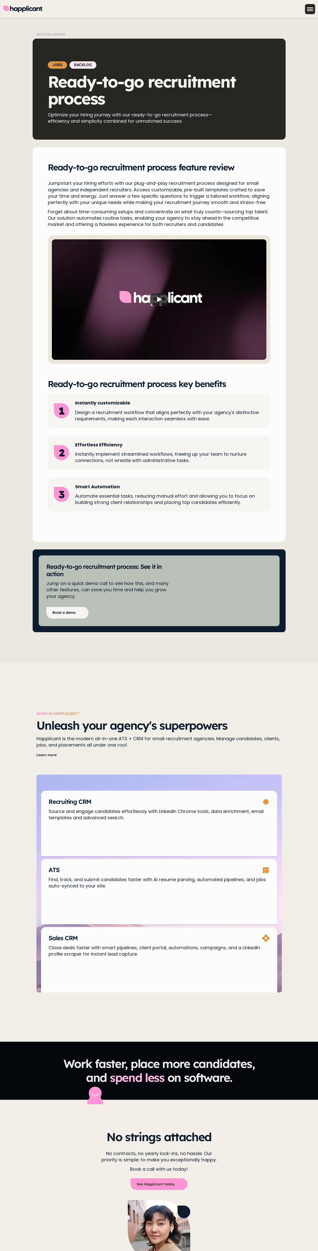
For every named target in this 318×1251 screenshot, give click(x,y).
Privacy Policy (25, 1231)
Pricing (92, 1170)
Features (70, 1170)
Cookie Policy (55, 1231)
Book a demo (40, 1170)
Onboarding (134, 1170)
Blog (111, 1170)
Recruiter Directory (174, 1170)
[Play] (159, 299)
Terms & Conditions (90, 1231)
